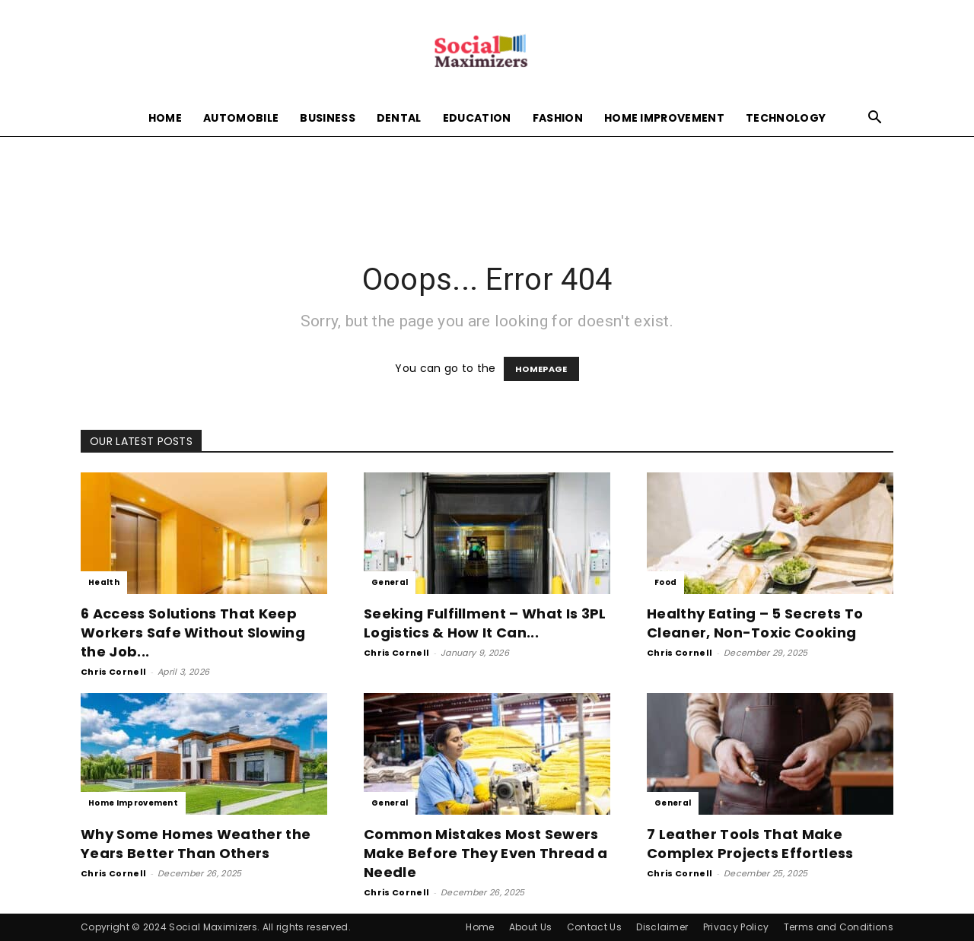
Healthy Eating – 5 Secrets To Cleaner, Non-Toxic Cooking (755, 623)
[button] (875, 119)
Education (477, 118)
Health (103, 582)
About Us (530, 926)
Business (327, 118)
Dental (399, 118)
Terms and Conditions (838, 926)
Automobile (241, 118)
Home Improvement (664, 118)
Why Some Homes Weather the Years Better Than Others (195, 844)
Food (665, 582)
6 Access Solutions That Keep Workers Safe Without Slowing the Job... (193, 632)
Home (165, 118)
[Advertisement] (487, 188)
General (389, 582)
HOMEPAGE (541, 369)
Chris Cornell (113, 672)
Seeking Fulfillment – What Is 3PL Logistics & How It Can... (485, 623)
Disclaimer (662, 926)
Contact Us (594, 926)
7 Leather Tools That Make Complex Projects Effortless (750, 844)
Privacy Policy (736, 926)
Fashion (558, 118)
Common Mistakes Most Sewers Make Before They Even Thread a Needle (486, 853)
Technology (786, 118)
